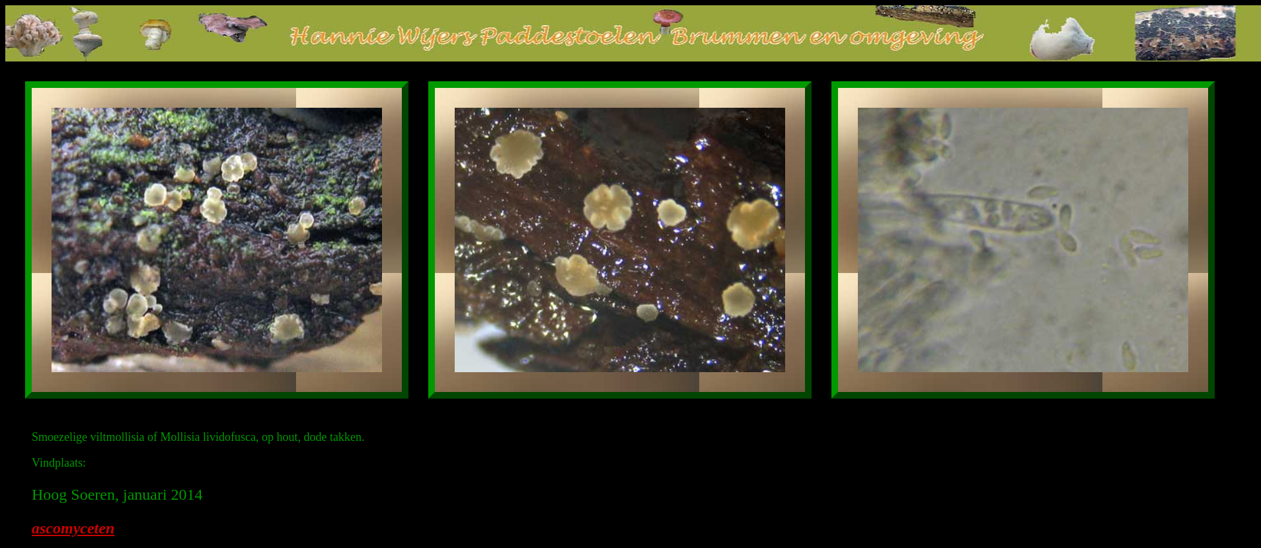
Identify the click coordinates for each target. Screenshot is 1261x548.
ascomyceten (73, 528)
